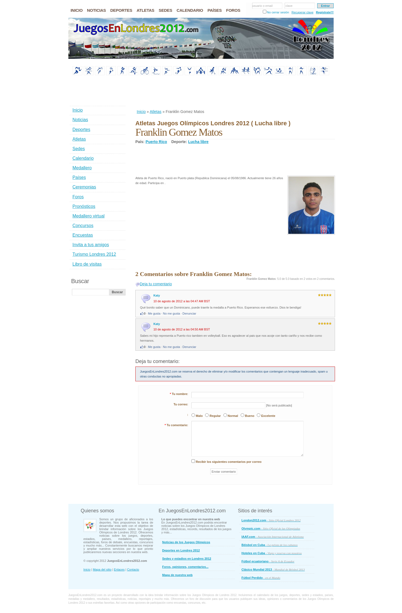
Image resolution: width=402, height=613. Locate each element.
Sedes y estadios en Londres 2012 (186, 558)
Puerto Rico (156, 142)
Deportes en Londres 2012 (181, 550)
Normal (233, 415)
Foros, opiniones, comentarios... (185, 566)
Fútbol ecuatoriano (268, 561)
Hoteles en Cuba (271, 553)
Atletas (155, 111)
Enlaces (119, 569)
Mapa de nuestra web (177, 575)
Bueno (249, 415)
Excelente (268, 415)
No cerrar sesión (278, 12)
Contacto (133, 569)
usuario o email (262, 5)
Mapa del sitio (102, 569)
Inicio (141, 111)
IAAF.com (272, 536)
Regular (215, 415)
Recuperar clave (302, 12)
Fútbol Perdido (260, 577)
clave (289, 5)
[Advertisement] (234, 92)
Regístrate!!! (325, 12)
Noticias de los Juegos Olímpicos (186, 542)
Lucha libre (198, 142)
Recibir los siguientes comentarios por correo (228, 461)
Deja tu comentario (156, 284)
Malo (199, 415)
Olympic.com (270, 528)
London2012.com (271, 520)
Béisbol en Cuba (269, 545)
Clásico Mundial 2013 (273, 569)
